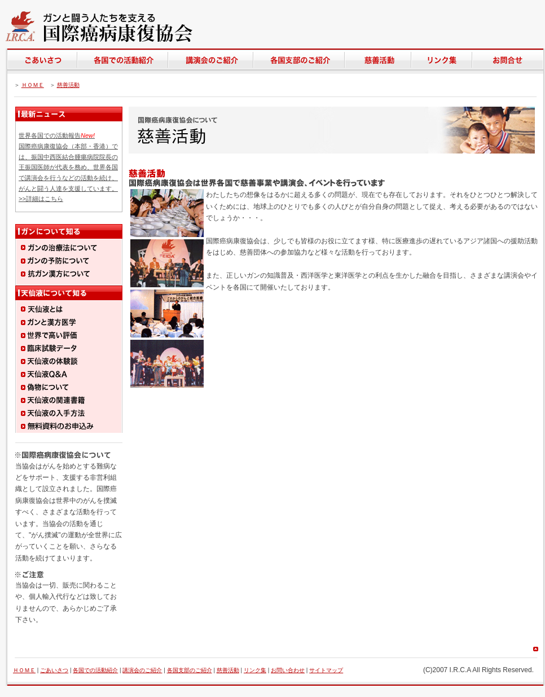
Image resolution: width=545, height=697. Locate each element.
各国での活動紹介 (95, 670)
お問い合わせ (288, 670)
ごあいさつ (54, 670)
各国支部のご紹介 (189, 670)
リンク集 (255, 670)
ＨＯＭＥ (32, 85)
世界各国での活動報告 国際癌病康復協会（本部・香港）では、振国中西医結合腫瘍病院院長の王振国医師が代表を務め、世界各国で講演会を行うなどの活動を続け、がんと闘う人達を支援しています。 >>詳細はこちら (68, 167)
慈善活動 (68, 85)
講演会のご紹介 (142, 670)
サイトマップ (326, 670)
